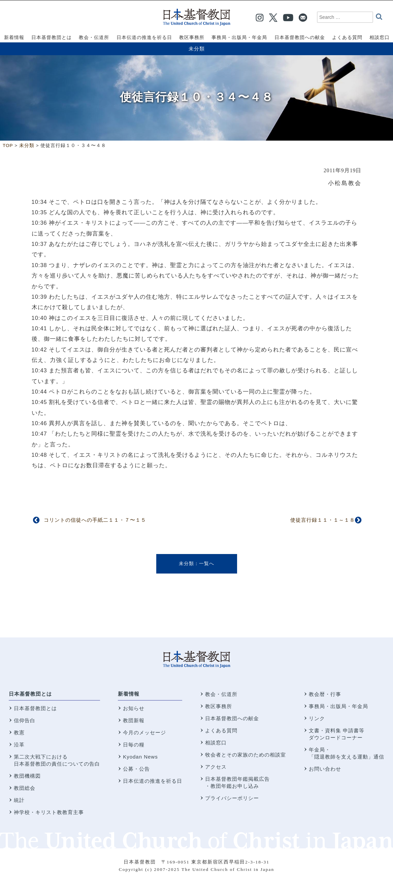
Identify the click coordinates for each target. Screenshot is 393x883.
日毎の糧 (133, 744)
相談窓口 (216, 742)
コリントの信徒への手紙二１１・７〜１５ (95, 520)
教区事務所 (218, 706)
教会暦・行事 (325, 694)
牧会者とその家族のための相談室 (245, 755)
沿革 (19, 744)
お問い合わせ (325, 769)
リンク (317, 718)
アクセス (216, 767)
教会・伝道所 (221, 694)
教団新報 (133, 720)
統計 (19, 800)
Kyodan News (140, 757)
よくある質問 (221, 730)
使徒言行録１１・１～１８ (322, 520)
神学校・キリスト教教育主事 (49, 812)
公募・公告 (136, 769)
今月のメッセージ (144, 732)
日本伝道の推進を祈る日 (152, 781)
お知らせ (133, 708)
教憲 (19, 732)
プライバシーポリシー (232, 798)
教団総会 (24, 788)
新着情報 (128, 694)
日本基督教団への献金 (232, 718)
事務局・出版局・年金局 (338, 706)
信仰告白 (24, 720)
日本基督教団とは (30, 694)
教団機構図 (27, 776)
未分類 (197, 48)
